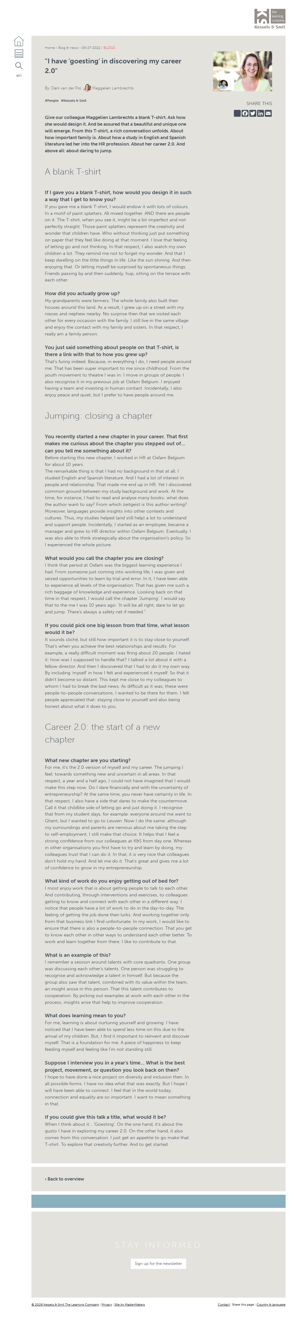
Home (50, 47)
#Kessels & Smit (74, 100)
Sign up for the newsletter (158, 1263)
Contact (224, 1304)
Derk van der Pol (66, 88)
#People (52, 100)
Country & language (271, 1304)
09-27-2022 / (104, 47)
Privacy (107, 1304)
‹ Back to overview (64, 1179)
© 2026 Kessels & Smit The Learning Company (65, 1304)
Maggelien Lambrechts (113, 88)
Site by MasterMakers (129, 1304)
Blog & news (71, 47)
